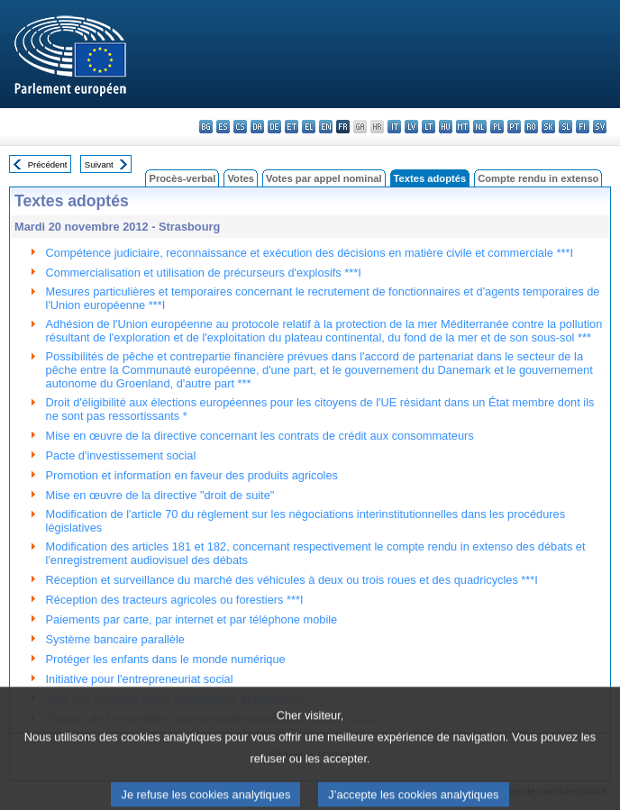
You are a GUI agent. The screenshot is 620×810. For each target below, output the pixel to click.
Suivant (99, 164)
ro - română (531, 126)
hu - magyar (445, 126)
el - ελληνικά (308, 126)
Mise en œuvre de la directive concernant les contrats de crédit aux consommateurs (260, 435)
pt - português (514, 126)
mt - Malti (463, 126)
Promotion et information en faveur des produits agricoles (192, 475)
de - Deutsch (274, 126)
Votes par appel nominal (323, 178)
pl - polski (497, 126)
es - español (223, 126)
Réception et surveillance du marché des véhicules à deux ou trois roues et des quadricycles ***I (292, 580)
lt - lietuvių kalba (428, 126)
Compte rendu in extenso (538, 178)
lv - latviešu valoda (411, 126)
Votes (240, 178)
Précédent (48, 164)
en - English (326, 126)
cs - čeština (240, 126)
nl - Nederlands (480, 126)
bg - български (206, 126)
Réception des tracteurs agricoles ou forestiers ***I (175, 599)
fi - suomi (582, 126)
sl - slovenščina (565, 126)
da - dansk (257, 126)
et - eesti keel (291, 126)
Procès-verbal (182, 178)
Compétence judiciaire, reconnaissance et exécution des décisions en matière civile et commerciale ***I (309, 252)
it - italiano (394, 126)
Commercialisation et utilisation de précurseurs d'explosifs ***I (203, 272)
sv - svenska (599, 126)
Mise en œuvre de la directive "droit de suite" (160, 495)
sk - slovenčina (548, 126)
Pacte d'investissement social (121, 455)
